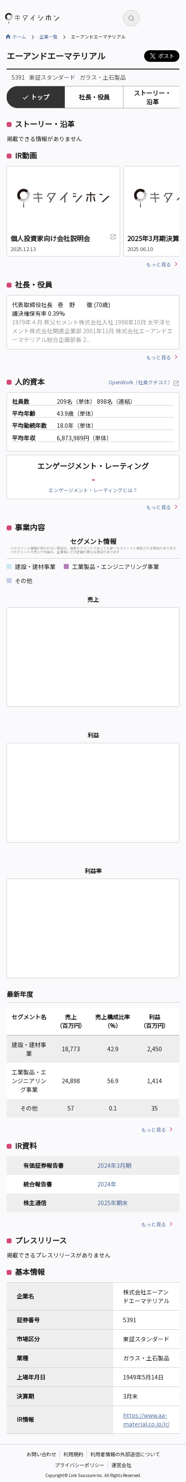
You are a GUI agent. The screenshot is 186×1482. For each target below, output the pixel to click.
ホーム (19, 36)
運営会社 (121, 1464)
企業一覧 (48, 36)
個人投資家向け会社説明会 (63, 238)
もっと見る (158, 264)
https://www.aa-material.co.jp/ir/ (146, 1419)
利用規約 (73, 1454)
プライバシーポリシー (79, 1464)
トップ (40, 97)
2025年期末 (112, 1203)
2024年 (106, 1184)
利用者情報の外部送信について (125, 1454)
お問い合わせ (41, 1454)
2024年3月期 (114, 1165)
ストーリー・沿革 (152, 97)
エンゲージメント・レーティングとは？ (93, 489)
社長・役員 (94, 97)
